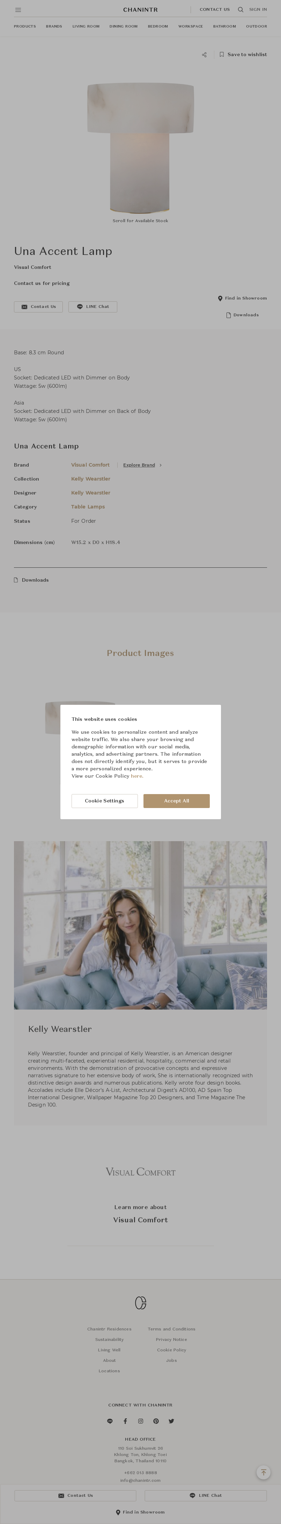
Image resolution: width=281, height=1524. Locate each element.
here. (137, 776)
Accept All (176, 801)
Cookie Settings (105, 801)
